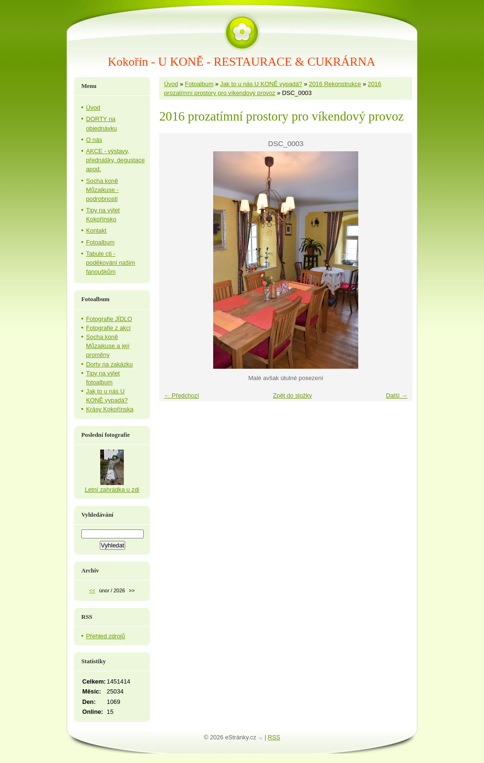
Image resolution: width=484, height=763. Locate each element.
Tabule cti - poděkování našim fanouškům (110, 262)
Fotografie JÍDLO (109, 318)
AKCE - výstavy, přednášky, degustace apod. (115, 160)
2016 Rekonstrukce (335, 83)
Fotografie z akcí (108, 327)
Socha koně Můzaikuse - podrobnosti (102, 189)
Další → (396, 395)
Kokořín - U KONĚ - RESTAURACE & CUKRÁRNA (241, 62)
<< (92, 590)
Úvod (171, 83)
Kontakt (96, 230)
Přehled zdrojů (105, 636)
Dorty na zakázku (109, 364)
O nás (94, 139)
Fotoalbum (199, 83)
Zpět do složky (292, 395)
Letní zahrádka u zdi (112, 489)
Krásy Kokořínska (109, 409)
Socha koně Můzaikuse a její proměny (108, 345)
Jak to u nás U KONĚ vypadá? (261, 83)
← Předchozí (181, 395)
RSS (274, 737)
